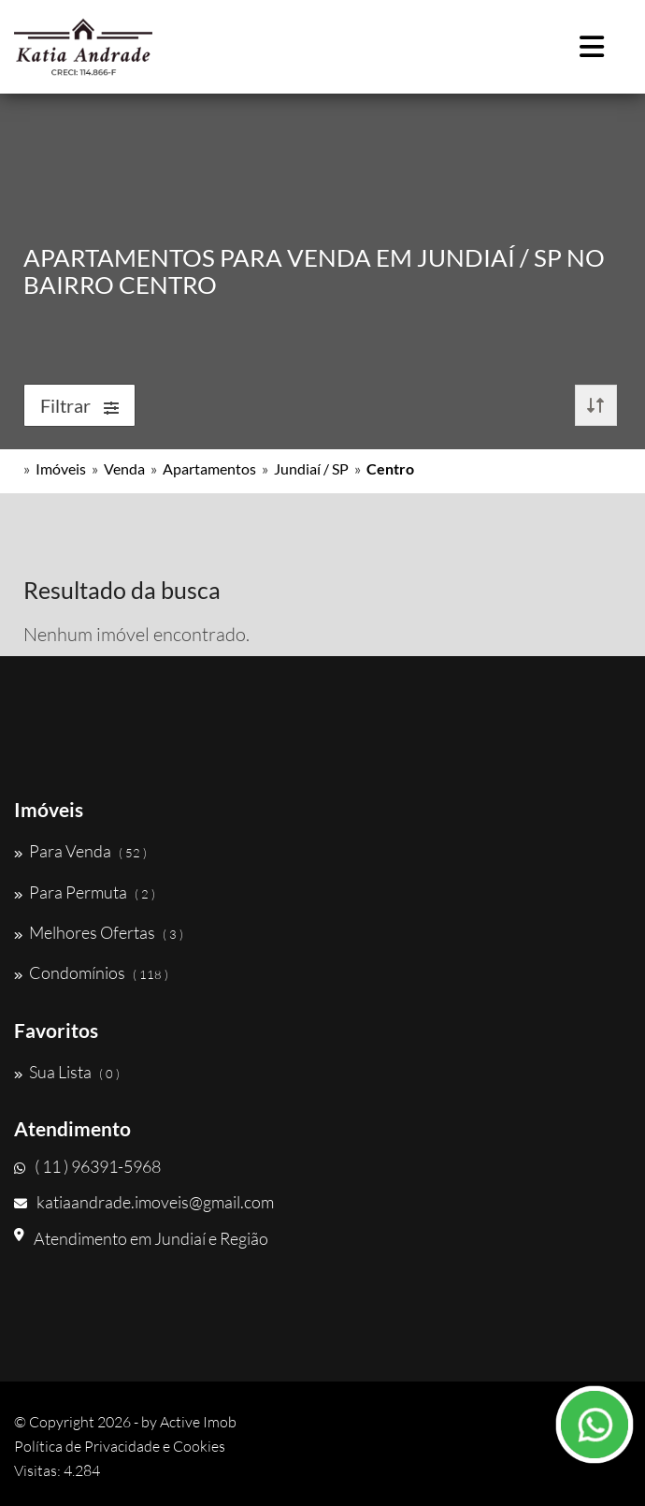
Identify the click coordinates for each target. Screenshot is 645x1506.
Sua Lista (67, 1071)
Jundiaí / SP (311, 468)
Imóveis (61, 468)
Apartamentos (209, 468)
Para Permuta (84, 892)
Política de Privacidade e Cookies (119, 1446)
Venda (124, 468)
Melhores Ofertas (98, 932)
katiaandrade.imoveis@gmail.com (144, 1202)
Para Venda (80, 851)
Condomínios (91, 972)
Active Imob (198, 1421)
